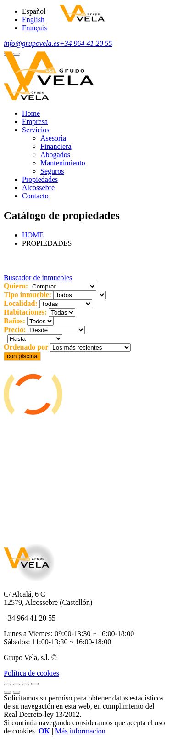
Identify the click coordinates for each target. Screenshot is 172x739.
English (33, 19)
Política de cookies (31, 673)
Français (34, 28)
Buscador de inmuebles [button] (38, 278)
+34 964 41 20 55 (86, 43)
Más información (80, 731)
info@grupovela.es (32, 43)
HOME (33, 235)
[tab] (86, 278)
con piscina (22, 356)
